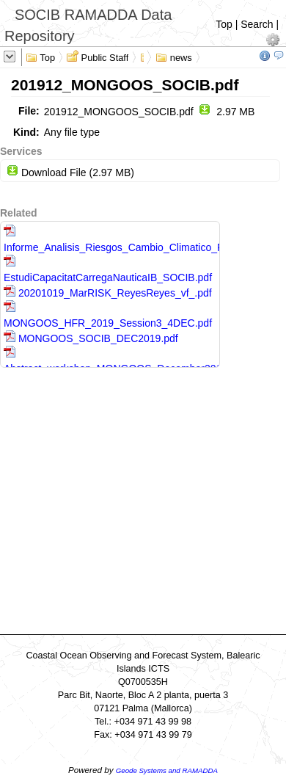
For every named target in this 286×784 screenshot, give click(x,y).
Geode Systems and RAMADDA (167, 770)
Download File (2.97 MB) (70, 172)
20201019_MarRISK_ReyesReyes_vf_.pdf (108, 293)
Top (224, 24)
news (173, 56)
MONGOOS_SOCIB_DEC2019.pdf (91, 338)
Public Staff (97, 56)
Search (257, 24)
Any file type (72, 132)
